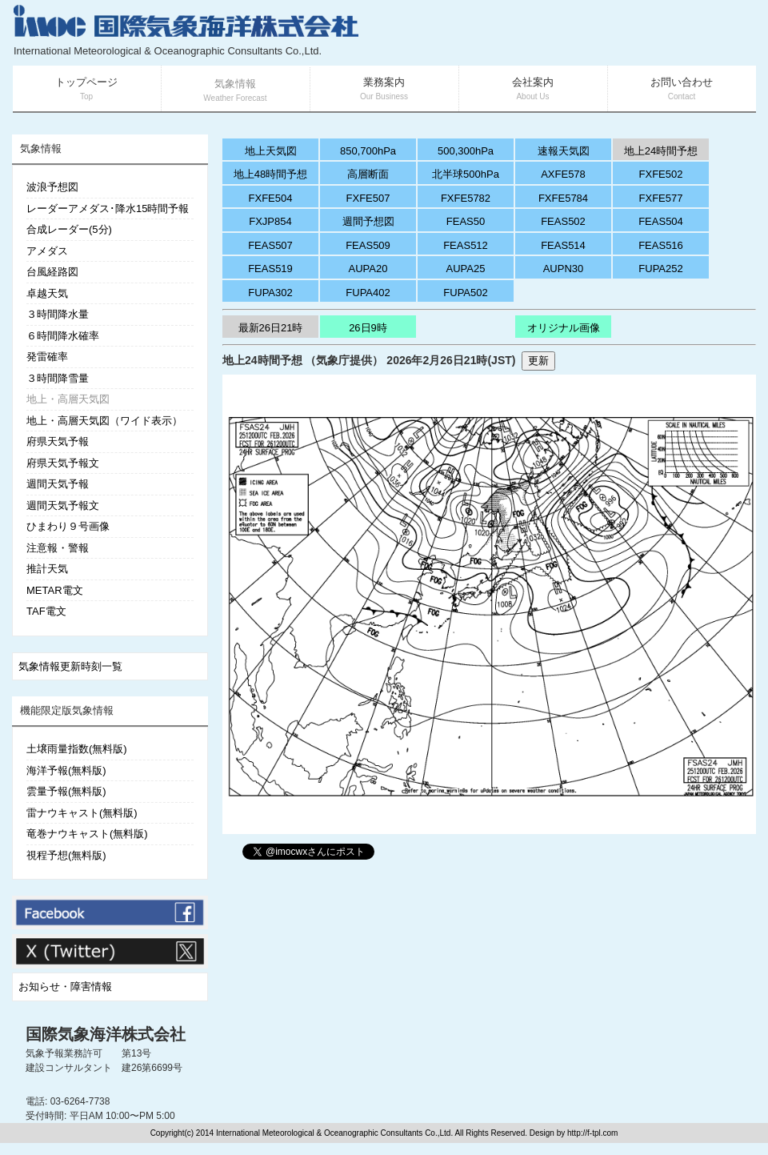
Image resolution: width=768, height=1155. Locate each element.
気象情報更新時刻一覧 (70, 666)
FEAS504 (660, 221)
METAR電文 (54, 590)
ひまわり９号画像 (68, 526)
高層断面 (368, 174)
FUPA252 (660, 269)
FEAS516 (660, 245)
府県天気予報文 (62, 463)
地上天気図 (271, 151)
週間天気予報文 (62, 505)
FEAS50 (465, 221)
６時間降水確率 (62, 336)
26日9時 (368, 328)
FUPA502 (465, 293)
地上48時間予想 (270, 174)
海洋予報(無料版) (66, 770)
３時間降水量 (57, 314)
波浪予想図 (52, 187)
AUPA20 (368, 269)
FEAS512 (465, 245)
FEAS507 (270, 245)
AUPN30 (563, 269)
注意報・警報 (57, 548)
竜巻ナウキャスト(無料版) (87, 834)
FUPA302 (270, 293)
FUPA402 (368, 293)
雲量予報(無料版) (66, 791)
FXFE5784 (563, 198)
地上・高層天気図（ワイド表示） (104, 421)
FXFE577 (661, 198)
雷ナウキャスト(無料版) (82, 813)
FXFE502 (661, 174)
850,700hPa (368, 151)
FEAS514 (563, 245)
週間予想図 (368, 221)
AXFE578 (563, 174)
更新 (538, 361)
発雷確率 (47, 357)
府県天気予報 (57, 441)
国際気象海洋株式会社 (106, 1034)
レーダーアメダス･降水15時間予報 (107, 209)
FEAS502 (563, 221)
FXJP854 (270, 221)
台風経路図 (52, 272)
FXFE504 (271, 198)
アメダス (47, 251)
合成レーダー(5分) (69, 229)
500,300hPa (466, 151)
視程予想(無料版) (66, 855)
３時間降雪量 (57, 378)
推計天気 (47, 569)
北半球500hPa (465, 174)
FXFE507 (368, 198)
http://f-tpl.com (592, 1133)
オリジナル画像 (563, 328)
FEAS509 (368, 245)
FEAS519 (270, 269)
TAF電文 (46, 611)
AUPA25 (466, 269)
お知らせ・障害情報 (65, 987)
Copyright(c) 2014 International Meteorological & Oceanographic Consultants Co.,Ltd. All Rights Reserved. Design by (358, 1133)
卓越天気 (47, 293)
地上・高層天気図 (68, 399)
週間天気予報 (57, 484)
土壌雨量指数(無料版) (76, 749)
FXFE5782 (465, 198)
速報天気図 (564, 151)
